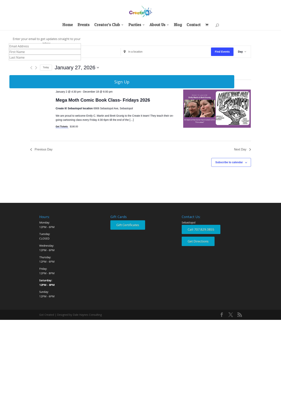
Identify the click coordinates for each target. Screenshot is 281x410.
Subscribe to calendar (229, 162)
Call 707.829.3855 (201, 229)
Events (84, 25)
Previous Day (41, 149)
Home (67, 25)
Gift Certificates (127, 225)
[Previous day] (31, 67)
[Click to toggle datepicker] (77, 67)
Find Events (222, 51)
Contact (194, 25)
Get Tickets (62, 126)
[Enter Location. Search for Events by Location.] (166, 52)
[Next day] (36, 67)
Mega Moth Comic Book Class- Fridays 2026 (103, 100)
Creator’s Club (107, 25)
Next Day (242, 149)
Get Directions (198, 241)
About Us (157, 25)
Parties (134, 25)
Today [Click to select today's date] (46, 67)
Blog (178, 25)
